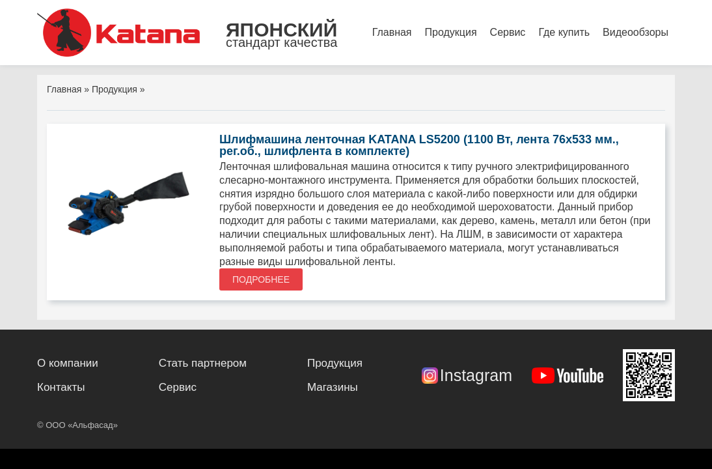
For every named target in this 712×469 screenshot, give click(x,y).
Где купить (564, 32)
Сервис (508, 32)
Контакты (61, 387)
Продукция (451, 32)
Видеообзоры (635, 32)
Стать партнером (203, 363)
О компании (67, 363)
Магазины (332, 387)
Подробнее (261, 279)
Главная (392, 32)
